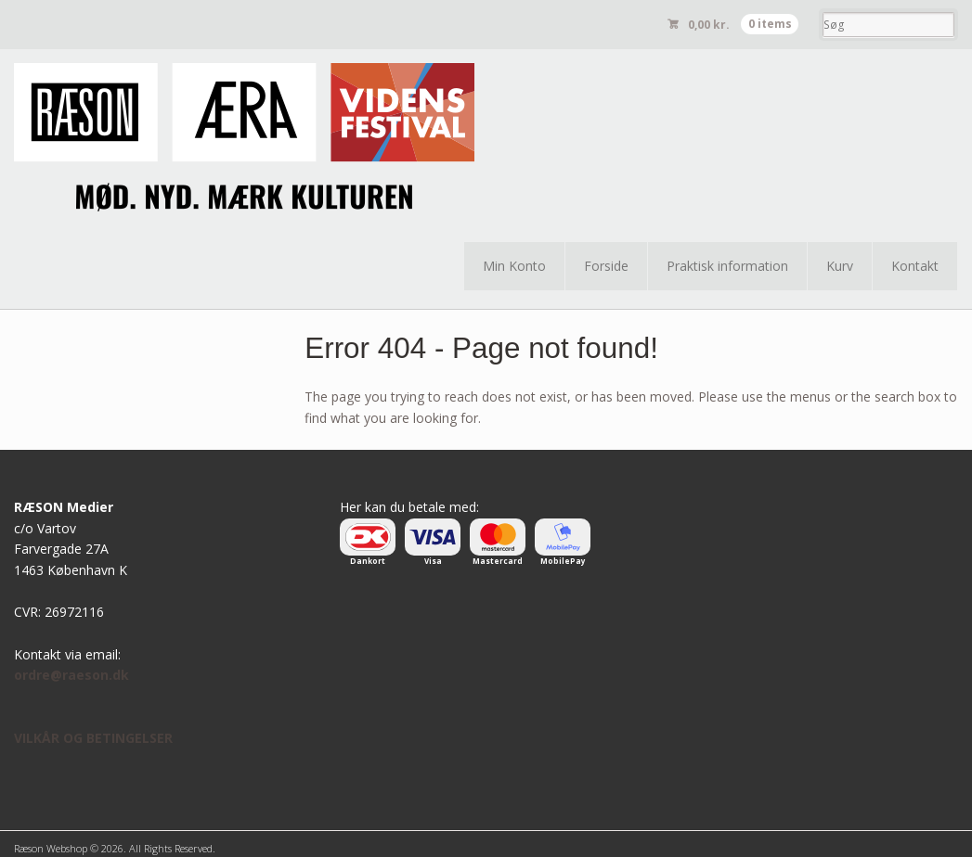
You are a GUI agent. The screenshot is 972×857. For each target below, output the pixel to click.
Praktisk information (727, 266)
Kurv (839, 266)
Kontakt (915, 266)
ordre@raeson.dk (71, 675)
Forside (606, 266)
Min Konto (514, 266)
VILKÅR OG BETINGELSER (93, 738)
